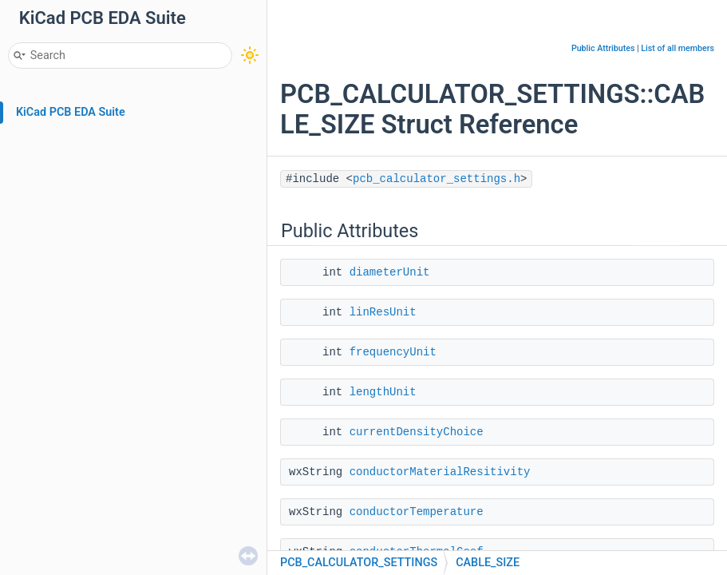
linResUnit (383, 312)
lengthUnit (383, 392)
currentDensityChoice (417, 432)
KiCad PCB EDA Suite (70, 112)
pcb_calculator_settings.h (436, 178)
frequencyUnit (393, 352)
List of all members (677, 48)
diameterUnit (390, 272)
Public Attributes (603, 48)
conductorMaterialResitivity (440, 472)
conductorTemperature (417, 512)
